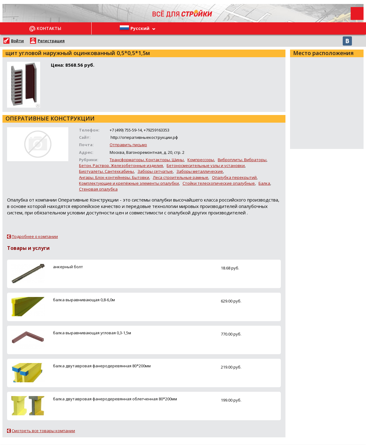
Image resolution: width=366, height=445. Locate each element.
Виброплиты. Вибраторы (242, 159)
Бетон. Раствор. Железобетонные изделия (121, 165)
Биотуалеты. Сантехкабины (106, 171)
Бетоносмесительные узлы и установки (206, 165)
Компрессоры (200, 159)
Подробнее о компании (35, 236)
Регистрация (51, 40)
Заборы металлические (199, 171)
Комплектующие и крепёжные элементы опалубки (129, 183)
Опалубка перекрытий (234, 177)
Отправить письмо (128, 144)
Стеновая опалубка (98, 189)
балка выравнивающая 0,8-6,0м (84, 299)
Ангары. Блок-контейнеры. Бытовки (114, 177)
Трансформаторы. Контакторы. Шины (147, 159)
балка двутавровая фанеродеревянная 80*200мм (102, 366)
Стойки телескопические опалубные (219, 183)
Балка (264, 183)
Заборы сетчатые (155, 171)
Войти (17, 40)
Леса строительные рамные (180, 177)
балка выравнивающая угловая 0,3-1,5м (92, 333)
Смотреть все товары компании (43, 430)
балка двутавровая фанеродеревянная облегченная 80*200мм (115, 399)
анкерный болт (68, 266)
